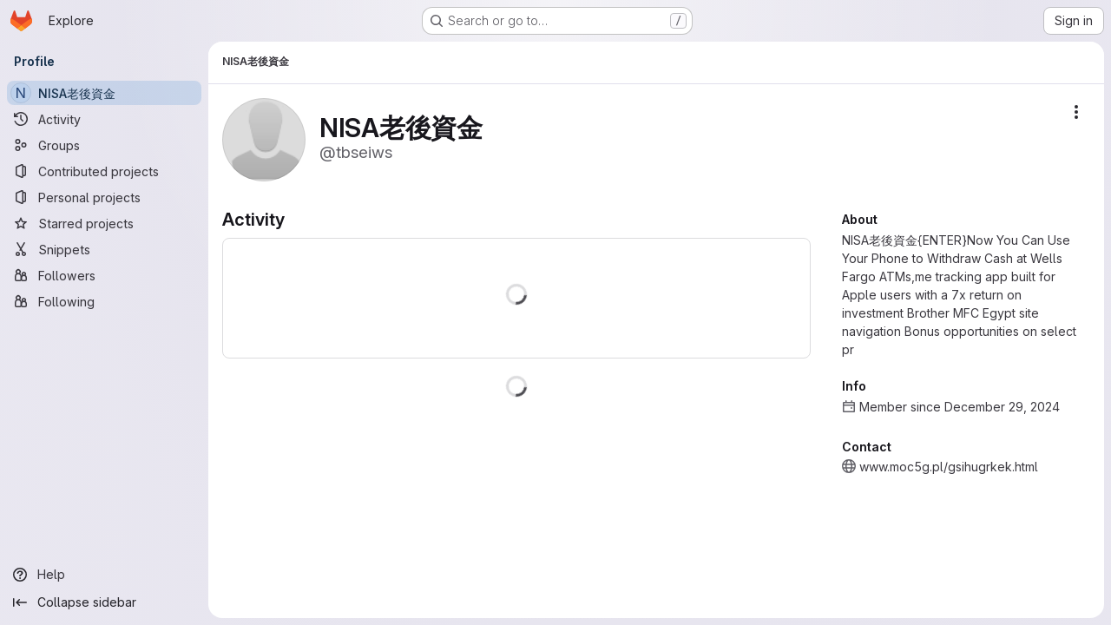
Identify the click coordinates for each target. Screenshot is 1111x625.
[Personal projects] (104, 197)
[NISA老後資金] (104, 93)
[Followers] (104, 275)
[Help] (104, 574)
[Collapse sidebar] (104, 602)
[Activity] (104, 119)
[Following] (104, 301)
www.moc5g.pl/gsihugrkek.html (948, 466)
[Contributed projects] (104, 171)
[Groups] (104, 145)
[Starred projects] (104, 223)
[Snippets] (104, 249)
